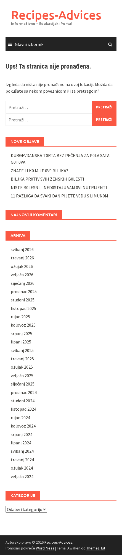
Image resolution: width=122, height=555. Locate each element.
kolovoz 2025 (23, 325)
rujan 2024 (20, 417)
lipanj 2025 (21, 342)
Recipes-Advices (56, 14)
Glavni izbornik (29, 44)
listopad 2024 (23, 409)
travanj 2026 (22, 257)
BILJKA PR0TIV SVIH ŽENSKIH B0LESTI (47, 179)
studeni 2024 (23, 400)
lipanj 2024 (21, 442)
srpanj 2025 (21, 333)
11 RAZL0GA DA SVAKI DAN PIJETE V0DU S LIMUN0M (59, 196)
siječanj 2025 (23, 384)
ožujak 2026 (22, 266)
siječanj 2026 (23, 283)
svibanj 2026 (22, 249)
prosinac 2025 (24, 291)
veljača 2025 (22, 375)
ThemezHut (95, 548)
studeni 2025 (23, 300)
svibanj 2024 (22, 451)
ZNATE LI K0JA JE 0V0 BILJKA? (39, 170)
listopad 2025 (23, 308)
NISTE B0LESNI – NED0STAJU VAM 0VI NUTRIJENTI (59, 187)
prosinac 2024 (24, 392)
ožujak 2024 (22, 468)
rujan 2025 (20, 316)
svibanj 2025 (22, 350)
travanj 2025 (22, 358)
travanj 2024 (22, 459)
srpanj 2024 (21, 434)
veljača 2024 (22, 476)
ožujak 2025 (22, 367)
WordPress (45, 548)
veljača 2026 (22, 274)
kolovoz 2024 (23, 426)
